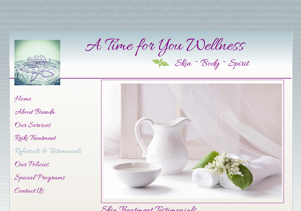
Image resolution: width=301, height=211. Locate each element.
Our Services (32, 125)
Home (22, 99)
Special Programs (39, 178)
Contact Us (29, 191)
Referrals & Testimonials (47, 152)
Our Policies (31, 165)
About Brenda (34, 112)
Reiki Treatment (35, 138)
